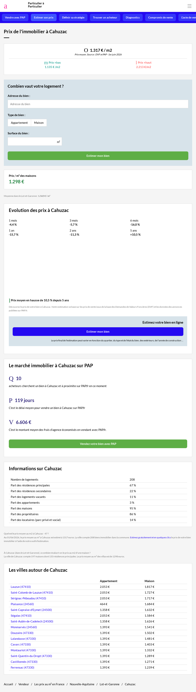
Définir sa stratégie (73, 17)
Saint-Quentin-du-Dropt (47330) (31, 656)
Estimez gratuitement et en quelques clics (150, 537)
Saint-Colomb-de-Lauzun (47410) (32, 592)
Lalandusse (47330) (23, 638)
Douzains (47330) (22, 633)
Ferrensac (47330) (22, 667)
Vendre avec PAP (15, 17)
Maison (39, 122)
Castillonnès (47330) (24, 661)
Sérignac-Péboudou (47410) (28, 598)
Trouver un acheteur (105, 17)
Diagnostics (133, 17)
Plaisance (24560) (22, 604)
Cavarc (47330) (21, 644)
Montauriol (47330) (23, 650)
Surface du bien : (18, 133)
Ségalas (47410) (21, 615)
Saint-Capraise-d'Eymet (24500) (31, 609)
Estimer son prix (44, 17)
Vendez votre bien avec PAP (98, 443)
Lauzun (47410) (21, 586)
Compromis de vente (160, 17)
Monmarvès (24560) (24, 627)
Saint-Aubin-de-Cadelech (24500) (32, 621)
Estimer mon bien (98, 331)
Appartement (19, 122)
